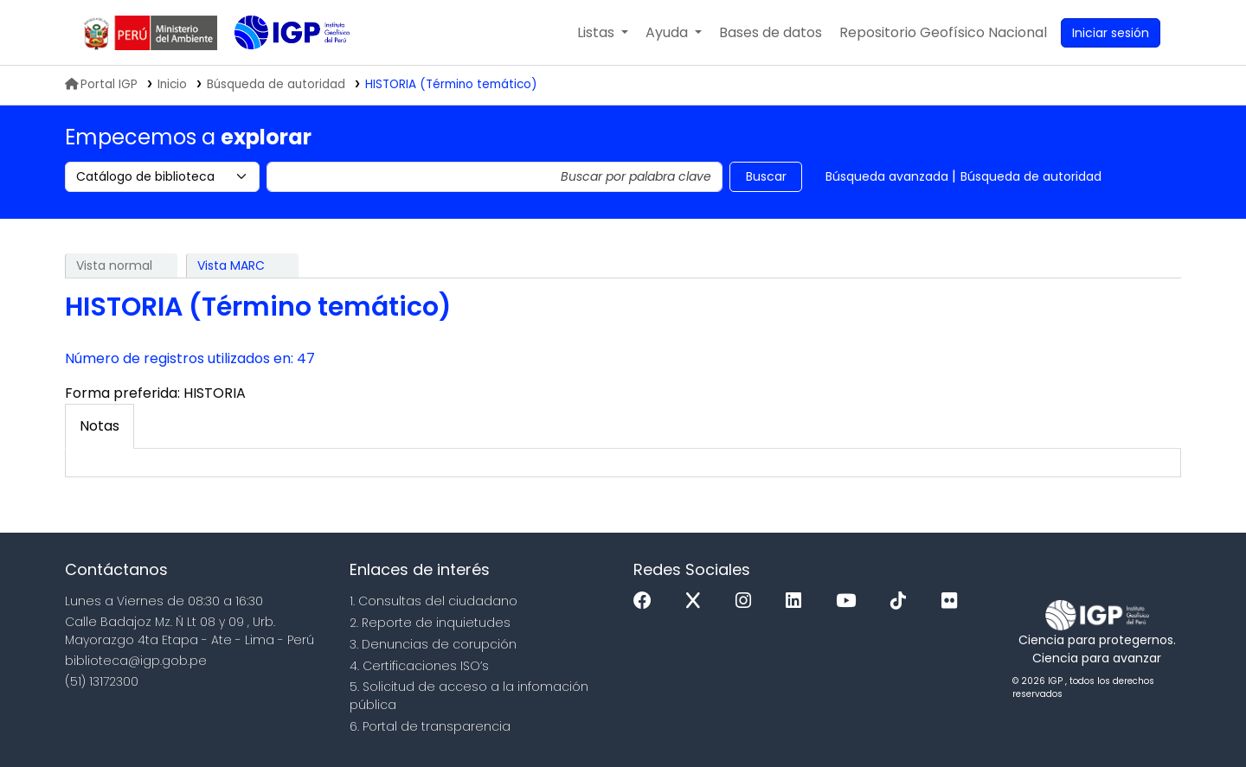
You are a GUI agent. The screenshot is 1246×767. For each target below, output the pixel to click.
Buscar (766, 176)
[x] (697, 601)
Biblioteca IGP (277, 67)
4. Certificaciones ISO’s (419, 665)
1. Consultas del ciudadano (433, 601)
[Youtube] (850, 601)
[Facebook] (646, 601)
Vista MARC (231, 265)
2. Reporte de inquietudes (430, 622)
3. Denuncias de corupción (433, 644)
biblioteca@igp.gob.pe (136, 660)
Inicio (172, 84)
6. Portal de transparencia (430, 726)
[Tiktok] (902, 601)
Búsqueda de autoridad (1030, 176)
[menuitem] (943, 32)
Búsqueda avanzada (886, 176)
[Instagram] (747, 601)
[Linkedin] (798, 601)
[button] (602, 32)
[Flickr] (953, 601)
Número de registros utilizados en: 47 (190, 358)
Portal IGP (101, 84)
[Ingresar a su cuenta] (1110, 32)
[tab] (99, 426)
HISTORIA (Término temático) (451, 84)
